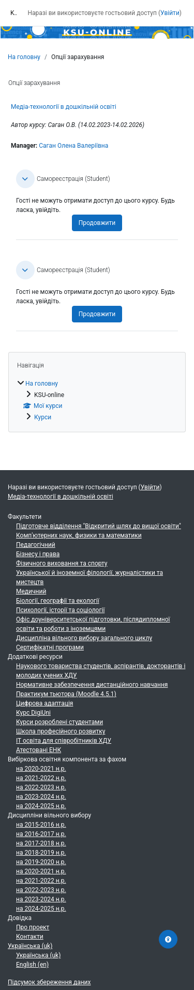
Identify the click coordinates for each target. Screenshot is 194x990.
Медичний (31, 591)
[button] (25, 178)
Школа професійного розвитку (60, 731)
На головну (24, 57)
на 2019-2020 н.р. (41, 862)
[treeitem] (97, 400)
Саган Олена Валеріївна (73, 145)
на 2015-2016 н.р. (41, 824)
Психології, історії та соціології (60, 610)
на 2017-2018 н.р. (41, 843)
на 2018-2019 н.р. (41, 852)
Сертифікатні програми (50, 647)
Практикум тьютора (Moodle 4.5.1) (66, 694)
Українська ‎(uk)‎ (30, 946)
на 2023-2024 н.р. (41, 796)
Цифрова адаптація (44, 703)
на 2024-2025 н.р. (41, 806)
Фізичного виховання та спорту (62, 563)
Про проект (32, 927)
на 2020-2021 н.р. (41, 768)
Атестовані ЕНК (38, 750)
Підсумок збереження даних (49, 982)
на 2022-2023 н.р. (41, 787)
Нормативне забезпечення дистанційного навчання (92, 684)
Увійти (170, 13)
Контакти (29, 936)
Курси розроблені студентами (59, 722)
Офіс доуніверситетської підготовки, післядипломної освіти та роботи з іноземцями (93, 624)
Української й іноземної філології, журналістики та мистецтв (89, 577)
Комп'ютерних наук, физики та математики (79, 535)
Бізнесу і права (37, 554)
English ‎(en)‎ (32, 964)
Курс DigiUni (33, 712)
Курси (42, 417)
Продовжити (97, 223)
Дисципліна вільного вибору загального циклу (84, 638)
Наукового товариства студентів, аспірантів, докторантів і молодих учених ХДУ (100, 670)
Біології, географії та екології (57, 600)
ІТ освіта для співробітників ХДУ (63, 740)
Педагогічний (35, 544)
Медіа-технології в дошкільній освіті (63, 106)
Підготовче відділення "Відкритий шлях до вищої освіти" (98, 526)
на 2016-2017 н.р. (41, 834)
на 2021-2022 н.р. (41, 778)
